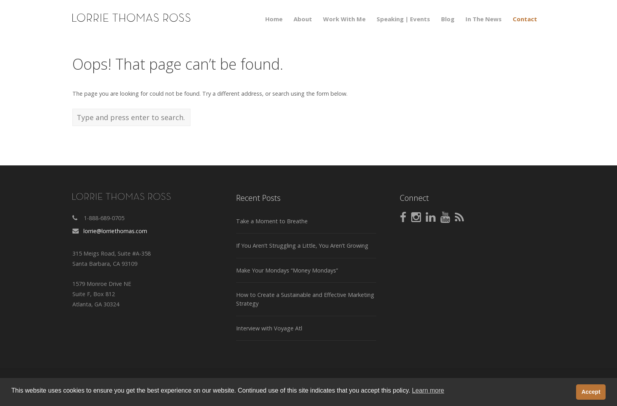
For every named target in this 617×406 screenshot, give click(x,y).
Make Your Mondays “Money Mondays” (287, 270)
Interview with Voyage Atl (269, 328)
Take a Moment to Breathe (272, 221)
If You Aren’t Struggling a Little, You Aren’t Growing (302, 245)
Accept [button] (591, 392)
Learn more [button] (428, 390)
